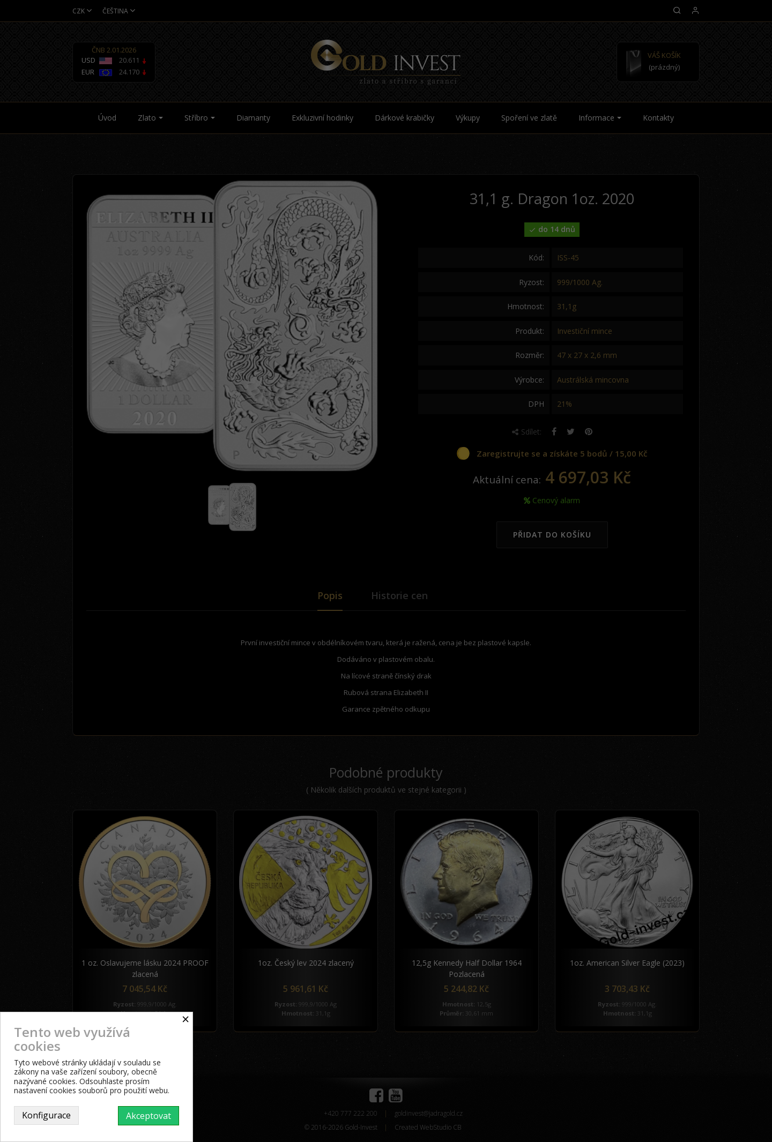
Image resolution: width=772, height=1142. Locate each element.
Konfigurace (46, 1115)
